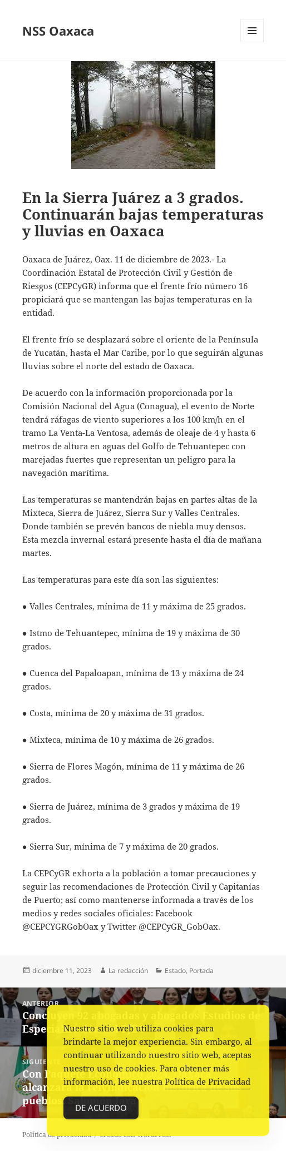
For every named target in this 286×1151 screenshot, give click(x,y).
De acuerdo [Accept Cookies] (101, 1109)
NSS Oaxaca (58, 30)
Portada (201, 970)
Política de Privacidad (207, 1083)
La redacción (128, 970)
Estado (175, 970)
